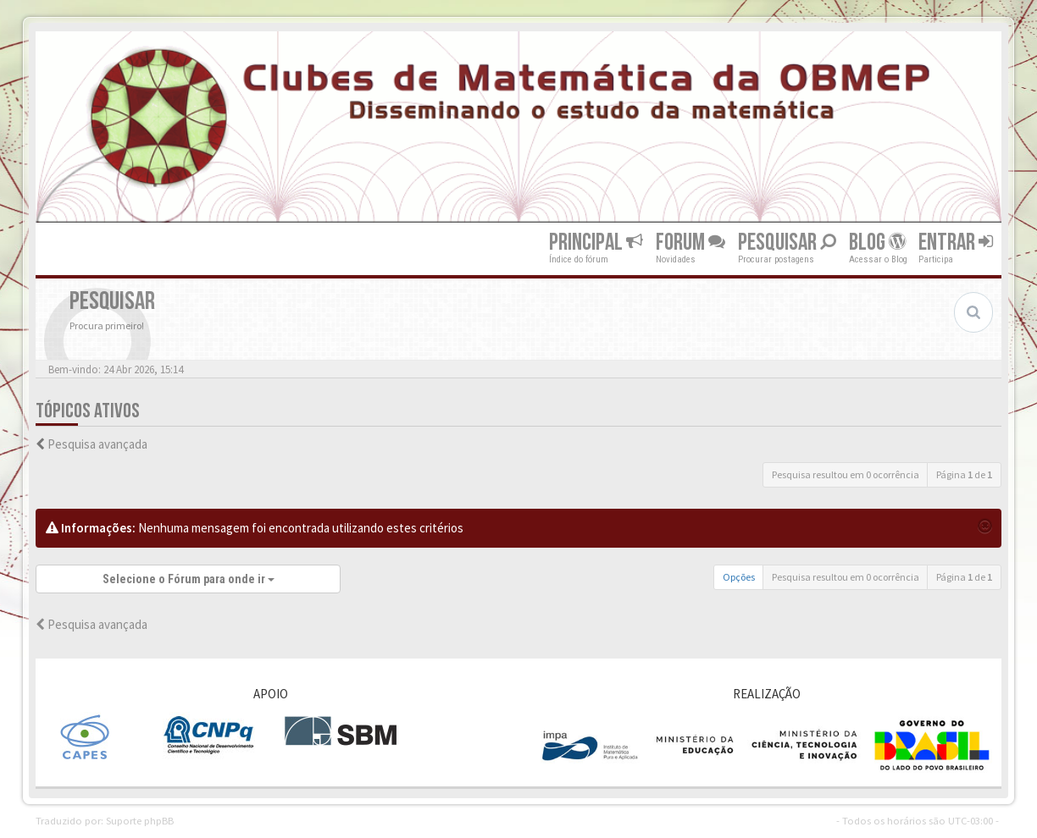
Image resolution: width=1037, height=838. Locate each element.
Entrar (955, 242)
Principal (596, 242)
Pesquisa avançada (97, 444)
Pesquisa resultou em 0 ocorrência (845, 474)
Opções (739, 577)
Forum (690, 242)
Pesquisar (787, 242)
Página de (964, 474)
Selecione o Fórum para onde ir (188, 579)
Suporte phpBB (140, 820)
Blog (877, 242)
